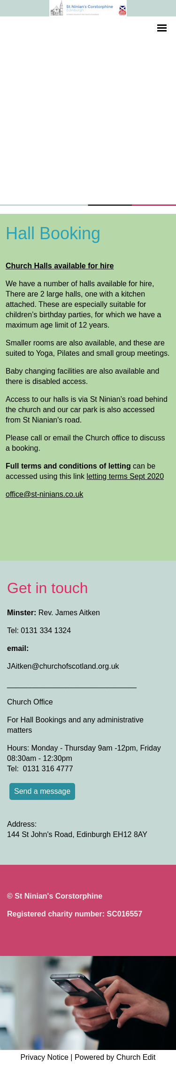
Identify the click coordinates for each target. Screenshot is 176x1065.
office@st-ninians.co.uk (44, 494)
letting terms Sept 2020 (125, 476)
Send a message (42, 791)
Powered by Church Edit (115, 1057)
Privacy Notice (45, 1057)
